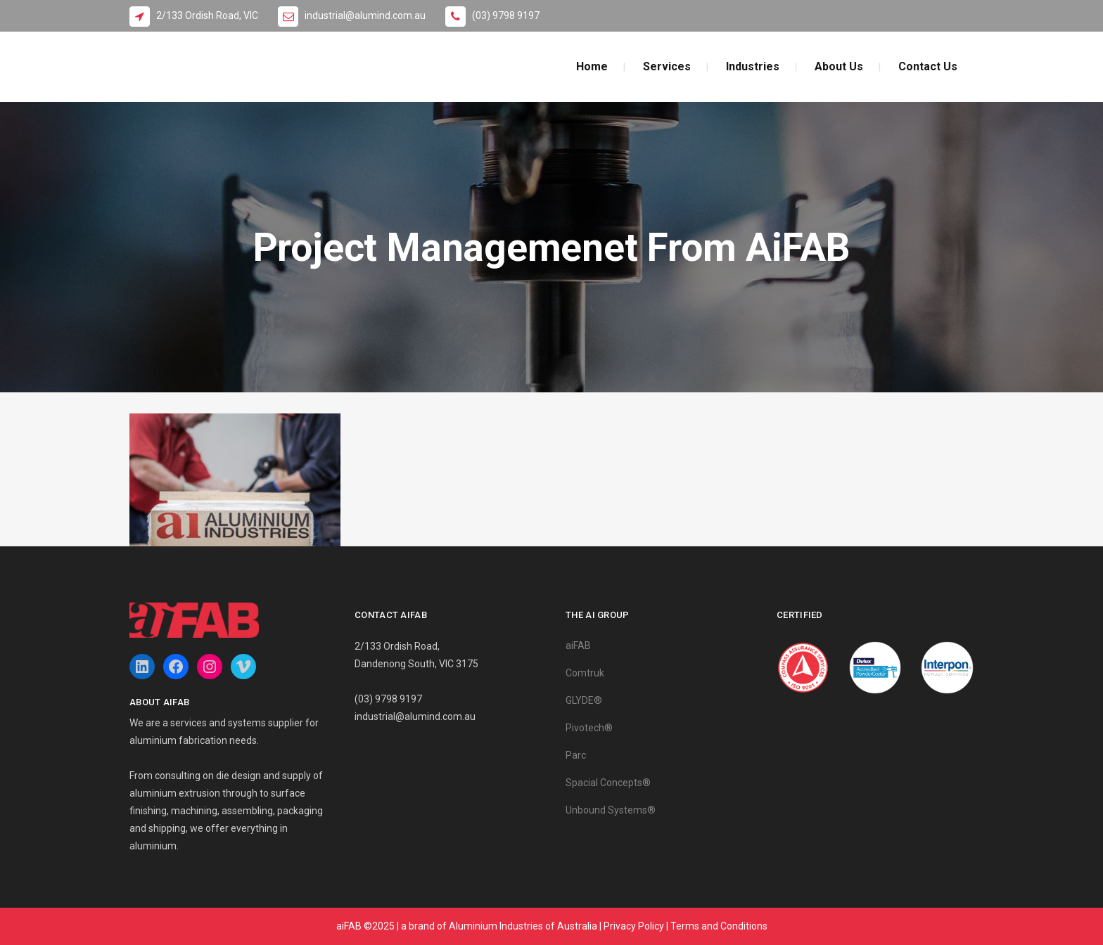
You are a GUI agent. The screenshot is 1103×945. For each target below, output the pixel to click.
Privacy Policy (634, 926)
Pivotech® (589, 727)
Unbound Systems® (611, 810)
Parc (576, 755)
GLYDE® (584, 700)
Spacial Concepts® (608, 782)
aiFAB (578, 645)
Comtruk (585, 673)
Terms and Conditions (718, 926)
